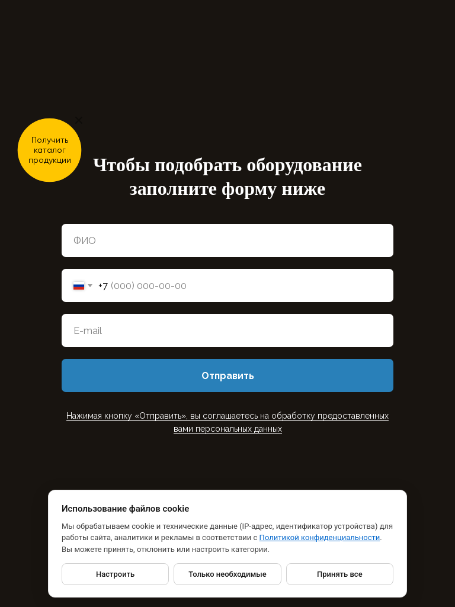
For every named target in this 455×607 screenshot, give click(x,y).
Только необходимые (227, 574)
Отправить (227, 375)
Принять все (340, 574)
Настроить (115, 574)
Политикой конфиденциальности (319, 537)
